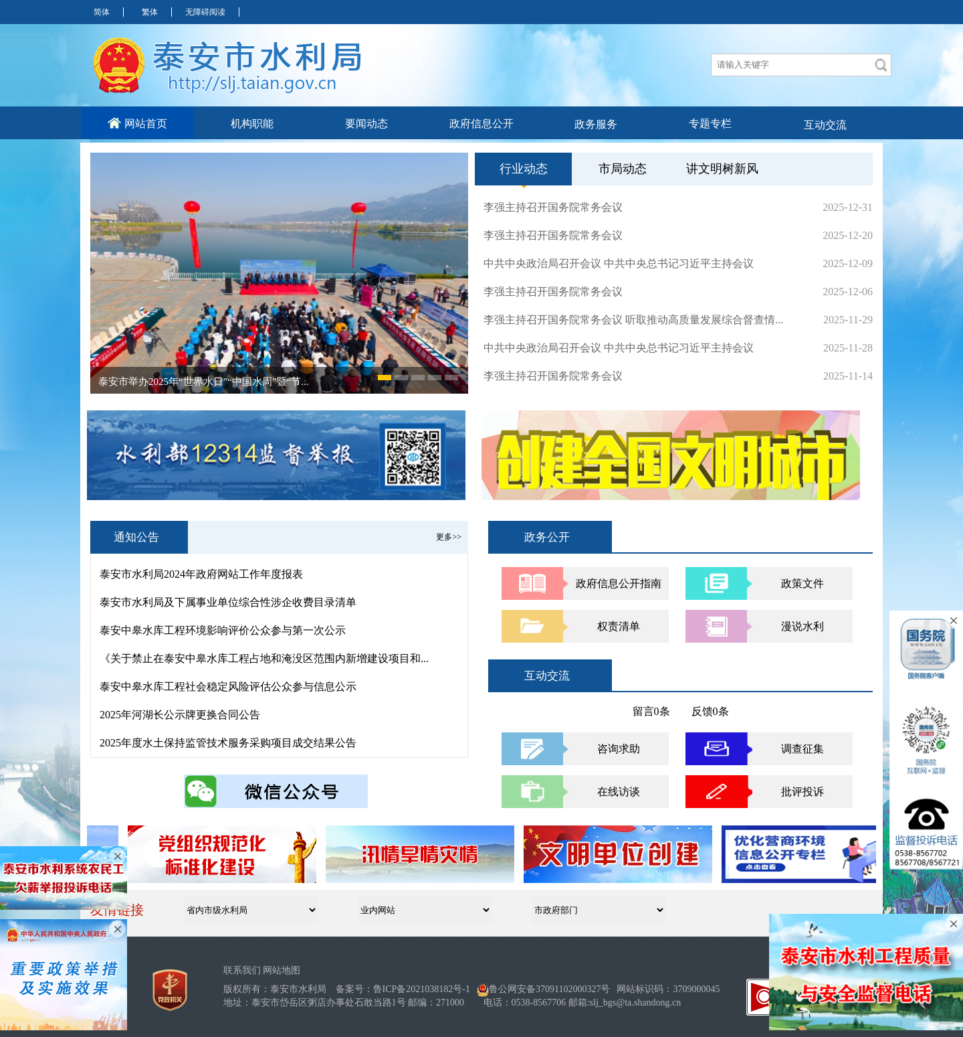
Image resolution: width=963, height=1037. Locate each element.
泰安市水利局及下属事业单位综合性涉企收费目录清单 (228, 602)
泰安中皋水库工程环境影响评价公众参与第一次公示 (223, 630)
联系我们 (242, 970)
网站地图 (281, 970)
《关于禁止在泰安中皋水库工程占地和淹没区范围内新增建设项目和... (264, 658)
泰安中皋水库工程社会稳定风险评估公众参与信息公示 (228, 686)
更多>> (448, 537)
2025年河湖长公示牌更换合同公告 (180, 714)
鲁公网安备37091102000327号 (549, 989)
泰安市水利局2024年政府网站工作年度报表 (201, 574)
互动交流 (825, 125)
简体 (102, 12)
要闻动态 (366, 123)
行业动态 (524, 173)
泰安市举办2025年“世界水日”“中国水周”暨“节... (203, 381)
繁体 (150, 12)
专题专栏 (710, 123)
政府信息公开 (481, 123)
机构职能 (252, 123)
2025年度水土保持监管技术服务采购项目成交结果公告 (228, 742)
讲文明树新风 (722, 168)
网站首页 (137, 123)
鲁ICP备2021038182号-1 (421, 989)
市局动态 (623, 168)
